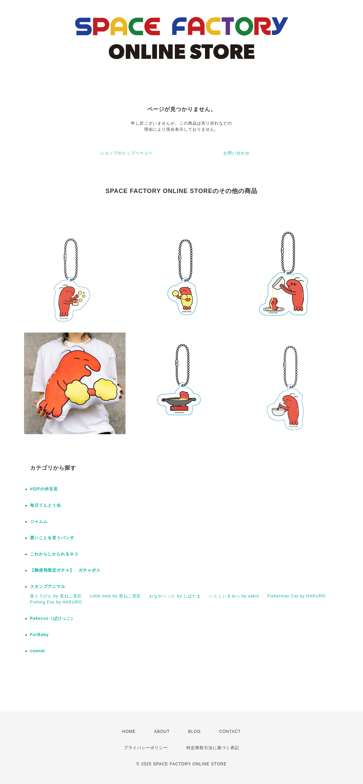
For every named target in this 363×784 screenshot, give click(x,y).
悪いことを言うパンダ (52, 537)
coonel (37, 651)
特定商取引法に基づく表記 (212, 747)
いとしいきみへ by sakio (234, 596)
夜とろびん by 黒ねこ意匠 (56, 596)
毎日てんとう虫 (45, 505)
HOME (129, 731)
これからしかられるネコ (54, 554)
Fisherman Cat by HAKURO (296, 596)
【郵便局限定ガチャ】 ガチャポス (65, 570)
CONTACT (230, 731)
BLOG (194, 731)
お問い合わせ (236, 153)
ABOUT (161, 731)
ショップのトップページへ (126, 153)
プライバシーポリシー (146, 747)
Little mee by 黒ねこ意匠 (115, 596)
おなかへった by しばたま (175, 596)
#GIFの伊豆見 (44, 489)
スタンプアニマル (47, 586)
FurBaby (39, 634)
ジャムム (39, 521)
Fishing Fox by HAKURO (56, 602)
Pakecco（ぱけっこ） (52, 618)
